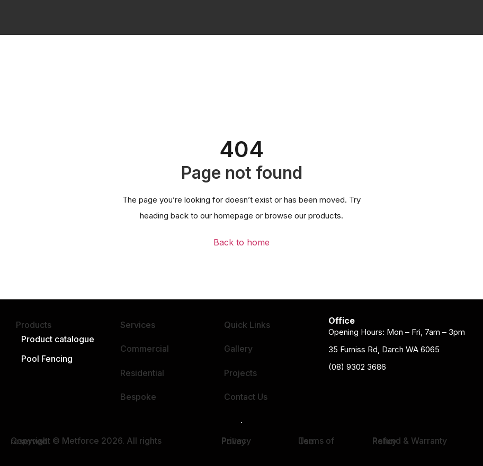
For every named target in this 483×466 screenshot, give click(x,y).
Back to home (241, 242)
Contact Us (245, 396)
